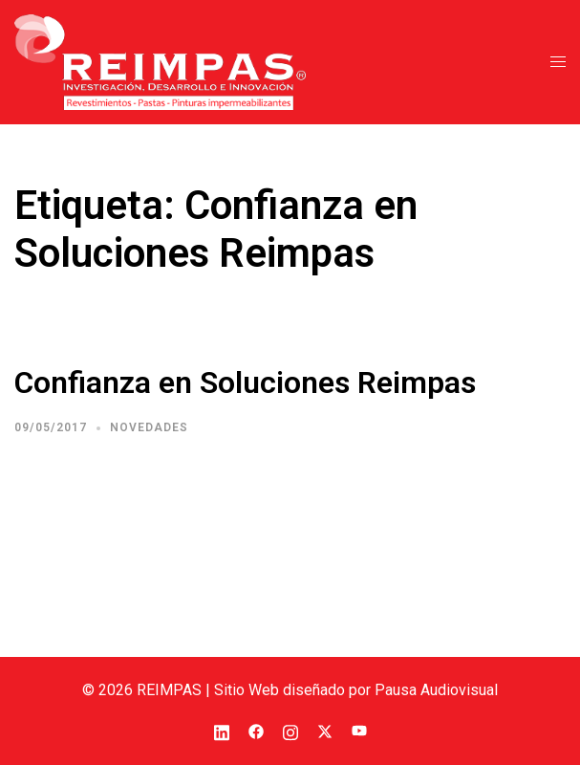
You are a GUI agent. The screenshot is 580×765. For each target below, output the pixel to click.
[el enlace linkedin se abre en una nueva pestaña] (221, 730)
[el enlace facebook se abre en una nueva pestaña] (256, 730)
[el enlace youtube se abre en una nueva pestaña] (359, 730)
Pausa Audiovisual (436, 690)
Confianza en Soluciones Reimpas (245, 382)
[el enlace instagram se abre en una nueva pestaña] (290, 730)
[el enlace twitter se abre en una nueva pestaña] (325, 730)
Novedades (149, 427)
